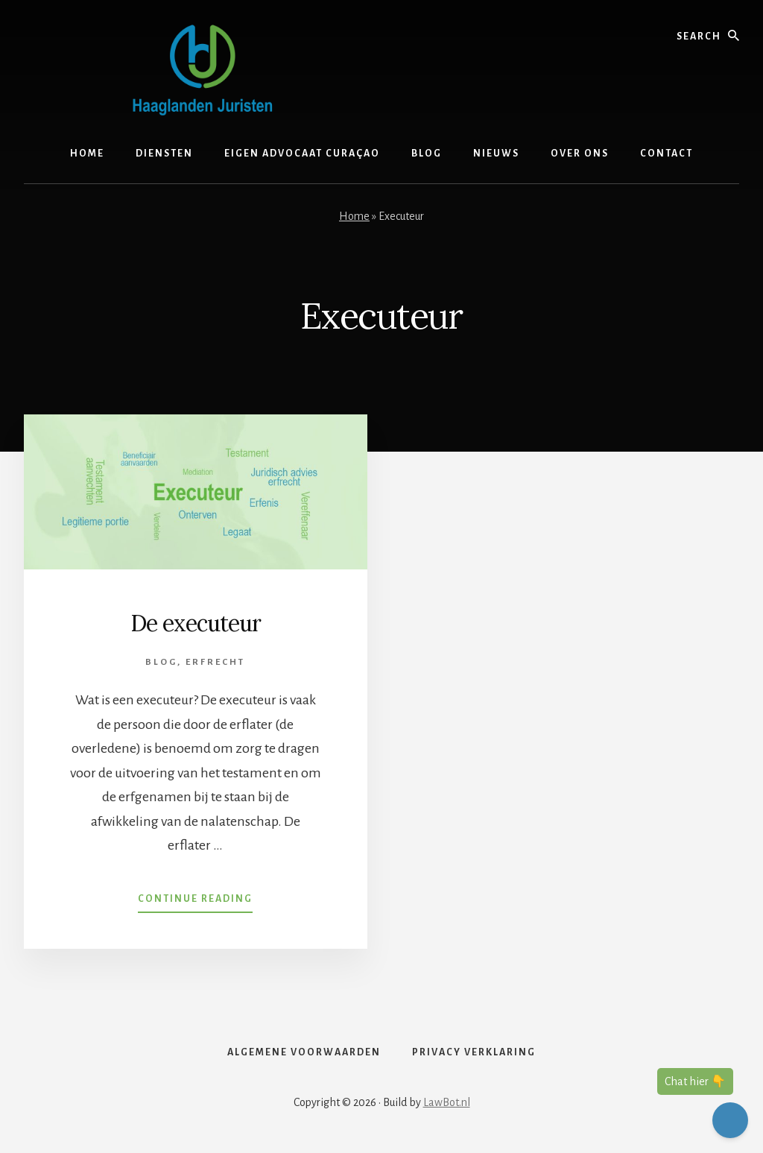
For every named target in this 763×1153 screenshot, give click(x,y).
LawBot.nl (446, 1102)
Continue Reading (195, 902)
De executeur (195, 623)
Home (354, 216)
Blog (161, 662)
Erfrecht (215, 662)
